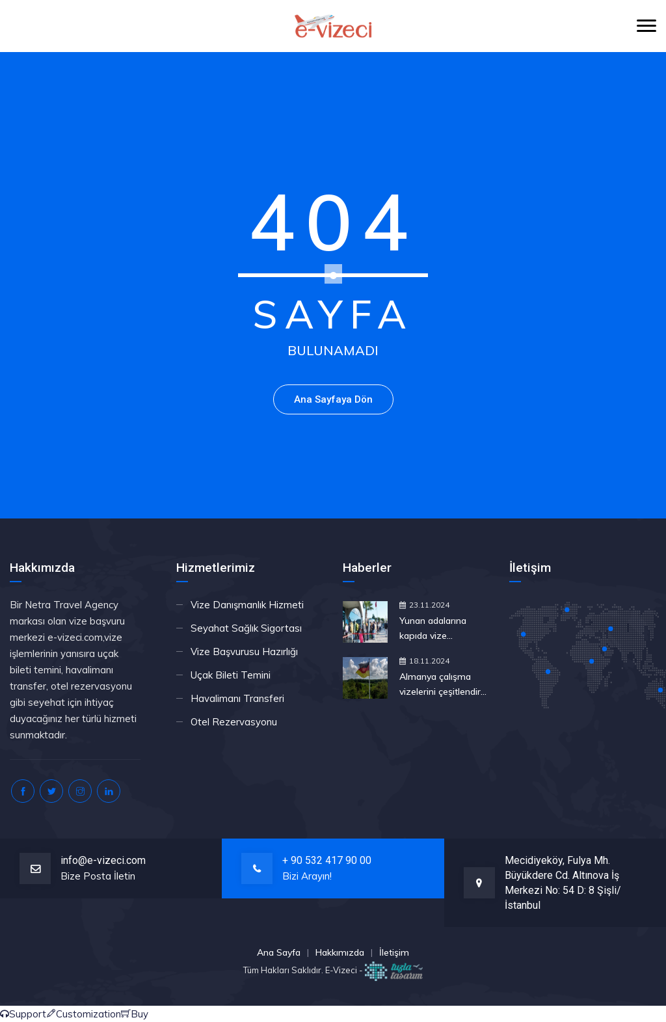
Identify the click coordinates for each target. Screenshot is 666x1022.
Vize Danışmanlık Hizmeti (247, 604)
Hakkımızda (339, 952)
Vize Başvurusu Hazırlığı (244, 651)
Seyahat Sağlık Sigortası (246, 628)
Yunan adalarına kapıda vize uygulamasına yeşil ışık (439, 629)
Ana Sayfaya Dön (333, 399)
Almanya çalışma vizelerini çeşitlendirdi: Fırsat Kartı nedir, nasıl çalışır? (444, 685)
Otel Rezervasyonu (234, 722)
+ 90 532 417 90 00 (326, 860)
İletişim (394, 952)
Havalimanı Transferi (237, 698)
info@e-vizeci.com (103, 860)
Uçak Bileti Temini (231, 675)
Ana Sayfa (278, 952)
